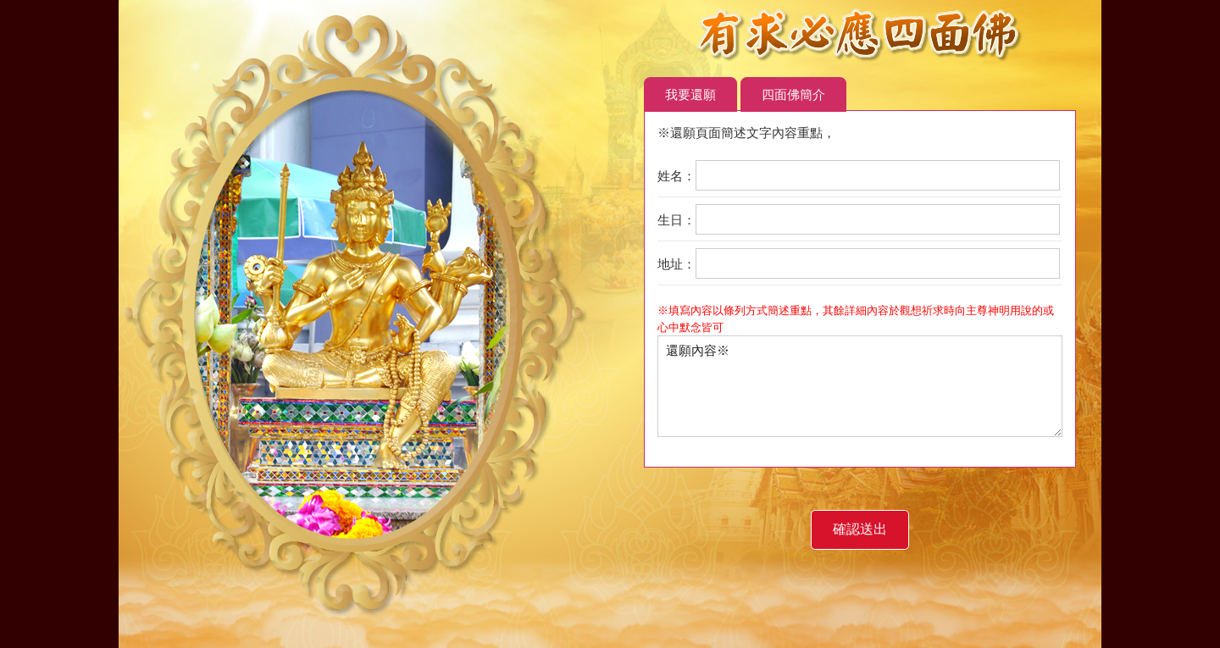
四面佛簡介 (793, 94)
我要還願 (690, 94)
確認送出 (860, 529)
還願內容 (697, 350)
